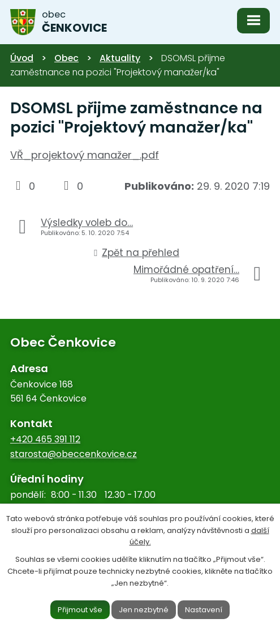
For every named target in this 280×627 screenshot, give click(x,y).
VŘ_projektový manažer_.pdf (84, 155)
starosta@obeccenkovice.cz (73, 453)
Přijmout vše (80, 609)
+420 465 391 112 (45, 439)
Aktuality (120, 58)
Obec (66, 58)
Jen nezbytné (144, 609)
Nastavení (203, 609)
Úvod (21, 58)
